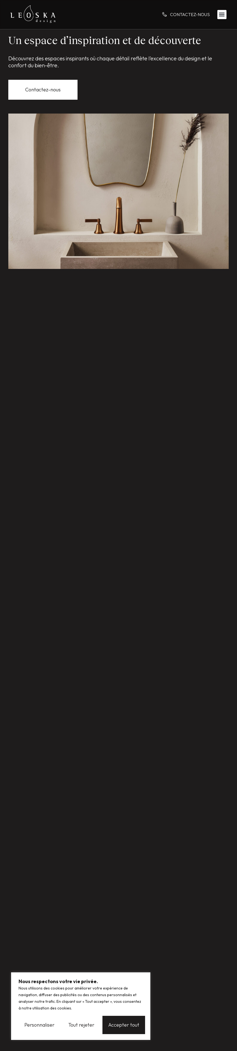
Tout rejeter (81, 1025)
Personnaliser (39, 1025)
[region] (80, 1006)
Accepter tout (123, 1025)
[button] (221, 14)
